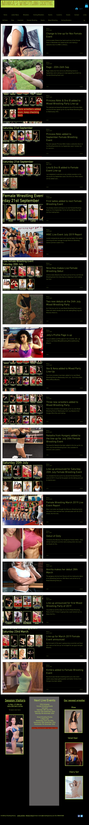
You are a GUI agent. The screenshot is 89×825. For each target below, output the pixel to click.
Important (20, 20)
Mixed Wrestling (53, 20)
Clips (12, 20)
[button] (86, 5)
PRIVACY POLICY (30, 816)
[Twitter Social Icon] (82, 816)
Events (43, 20)
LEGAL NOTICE (21, 816)
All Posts (5, 20)
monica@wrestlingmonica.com (46, 816)
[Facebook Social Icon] (79, 816)
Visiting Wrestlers (66, 20)
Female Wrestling (32, 20)
